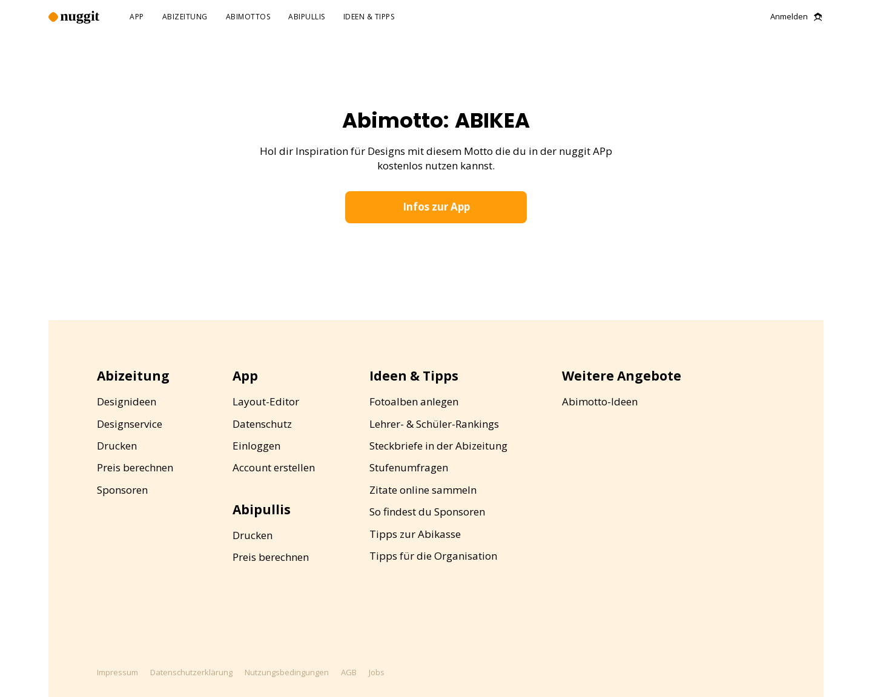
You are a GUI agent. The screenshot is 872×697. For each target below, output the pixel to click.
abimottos (248, 17)
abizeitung (185, 17)
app (137, 17)
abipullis (306, 17)
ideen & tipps (369, 17)
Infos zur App (436, 207)
